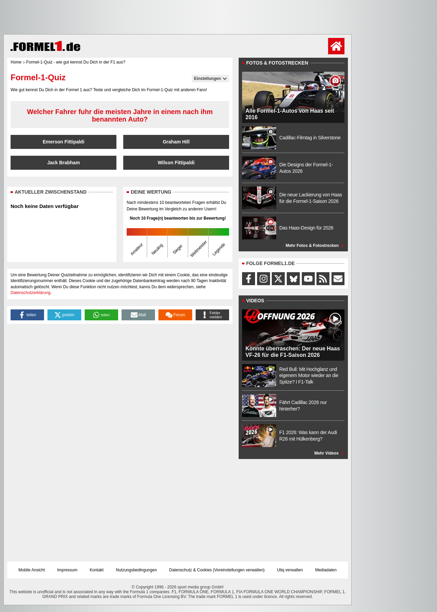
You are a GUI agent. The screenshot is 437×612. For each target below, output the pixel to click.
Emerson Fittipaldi (63, 141)
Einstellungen (210, 78)
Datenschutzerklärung (31, 292)
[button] (27, 314)
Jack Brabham (63, 162)
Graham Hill (176, 141)
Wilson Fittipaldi (176, 162)
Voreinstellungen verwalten (238, 570)
